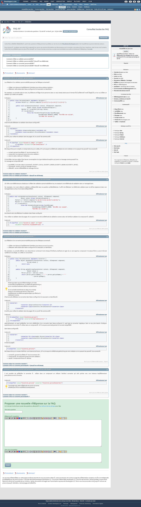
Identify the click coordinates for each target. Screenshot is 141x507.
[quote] (26, 418)
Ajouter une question (70, 31)
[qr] (55, 418)
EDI (61, 4)
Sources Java (89, 9)
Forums (25, 1)
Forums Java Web (39, 9)
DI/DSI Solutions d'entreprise (18, 4)
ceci (91, 49)
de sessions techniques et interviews (125, 82)
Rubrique (118, 130)
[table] (24, 418)
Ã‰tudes (77, 1)
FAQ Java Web (50, 9)
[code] (29, 418)
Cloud (29, 4)
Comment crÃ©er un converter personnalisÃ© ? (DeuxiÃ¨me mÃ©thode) (27, 66)
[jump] (60, 418)
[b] (9, 418)
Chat (52, 1)
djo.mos (106, 171)
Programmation (68, 4)
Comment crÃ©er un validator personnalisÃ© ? (20, 59)
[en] (47, 418)
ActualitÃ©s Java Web (27, 9)
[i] (12, 418)
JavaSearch (110, 9)
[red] (17, 418)
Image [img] (6, 418)
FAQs (13, 22)
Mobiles (86, 4)
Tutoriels (34, 1)
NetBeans (86, 7)
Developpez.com (122, 119)
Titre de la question (13, 411)
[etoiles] (66, 418)
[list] (37, 418)
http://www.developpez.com (70, 44)
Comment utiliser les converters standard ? (15, 363)
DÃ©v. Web (55, 4)
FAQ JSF (20, 22)
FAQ (40, 1)
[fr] (45, 418)
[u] (15, 418)
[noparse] (42, 418)
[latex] (34, 418)
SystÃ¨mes (93, 4)
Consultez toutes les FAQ (98, 29)
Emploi (69, 1)
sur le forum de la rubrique (47, 406)
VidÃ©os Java (80, 9)
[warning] (52, 418)
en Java (122, 97)
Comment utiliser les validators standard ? (15, 174)
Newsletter (60, 1)
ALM (37, 4)
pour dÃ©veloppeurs (120, 84)
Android (74, 7)
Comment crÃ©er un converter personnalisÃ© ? (20, 63)
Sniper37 (106, 361)
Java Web (62, 7)
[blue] (19, 418)
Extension (28, 22)
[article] (57, 418)
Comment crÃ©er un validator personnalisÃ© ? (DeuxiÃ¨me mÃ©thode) (27, 61)
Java (48, 4)
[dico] (49, 418)
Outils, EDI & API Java (100, 9)
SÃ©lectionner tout (101, 98)
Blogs (46, 1)
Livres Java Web (71, 9)
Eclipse (80, 7)
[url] (21, 418)
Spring (68, 7)
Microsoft (43, 4)
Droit (84, 1)
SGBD (75, 4)
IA (33, 4)
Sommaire (7, 55)
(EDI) (125, 88)
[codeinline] (32, 418)
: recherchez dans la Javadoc (124, 86)
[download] (63, 418)
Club (90, 1)
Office (80, 4)
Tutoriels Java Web (60, 9)
